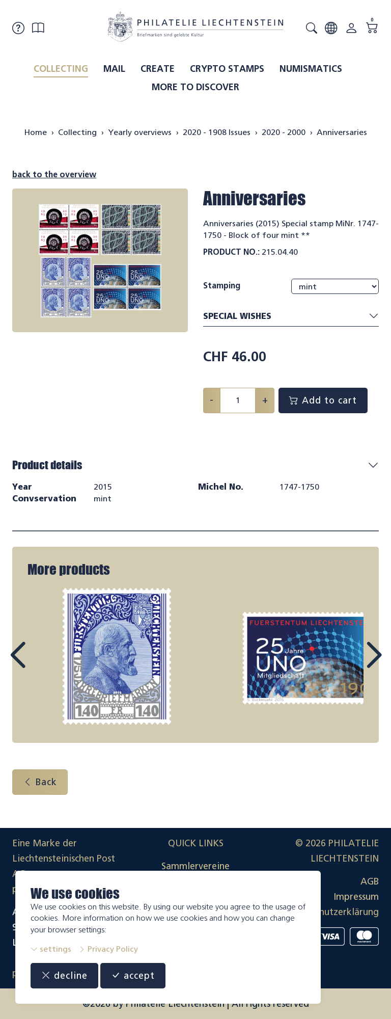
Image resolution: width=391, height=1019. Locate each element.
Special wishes (291, 316)
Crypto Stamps (227, 68)
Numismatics (311, 68)
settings (51, 949)
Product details (47, 465)
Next (350, 664)
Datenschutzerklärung (332, 912)
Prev (41, 664)
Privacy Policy (108, 949)
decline (64, 975)
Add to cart (323, 400)
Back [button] (40, 782)
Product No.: (231, 252)
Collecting (61, 68)
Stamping (221, 285)
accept (133, 975)
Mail (114, 68)
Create (158, 68)
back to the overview (54, 174)
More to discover (195, 87)
